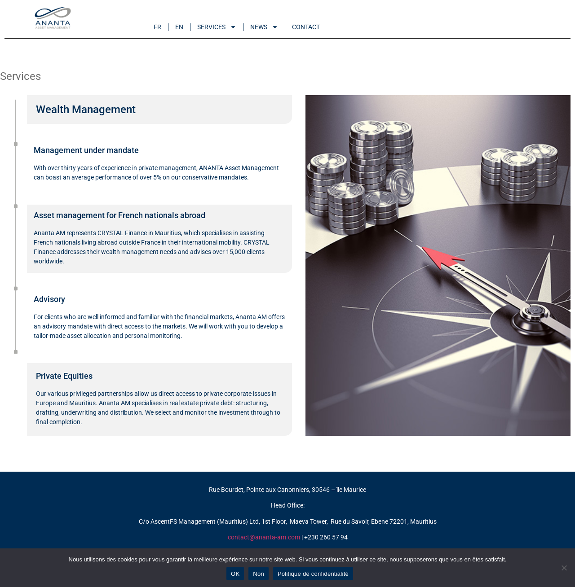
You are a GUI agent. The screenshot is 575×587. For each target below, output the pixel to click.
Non (258, 573)
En (179, 27)
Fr (157, 27)
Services (216, 26)
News (264, 26)
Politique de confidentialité (313, 573)
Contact (306, 27)
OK (235, 573)
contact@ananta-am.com (264, 537)
